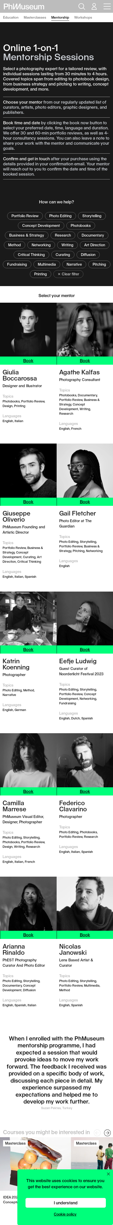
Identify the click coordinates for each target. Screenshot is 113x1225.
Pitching (99, 264)
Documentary (93, 235)
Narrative (74, 264)
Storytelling (92, 216)
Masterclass (15, 1143)
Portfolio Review (25, 216)
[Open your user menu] (93, 6)
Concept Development (41, 225)
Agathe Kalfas (79, 371)
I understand (66, 1202)
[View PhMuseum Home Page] (24, 6)
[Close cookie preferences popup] (108, 1174)
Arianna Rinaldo (14, 949)
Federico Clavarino (73, 805)
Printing (40, 274)
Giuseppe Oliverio (16, 516)
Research (63, 235)
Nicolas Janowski (73, 949)
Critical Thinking (31, 254)
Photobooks (81, 225)
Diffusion (88, 254)
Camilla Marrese (14, 805)
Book (28, 360)
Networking (41, 245)
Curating (63, 254)
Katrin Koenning (16, 663)
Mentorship (60, 17)
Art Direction (94, 245)
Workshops (83, 17)
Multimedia (47, 264)
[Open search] (81, 6)
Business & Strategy (26, 235)
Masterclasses (35, 17)
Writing (67, 245)
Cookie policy (65, 1214)
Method (14, 245)
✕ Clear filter (68, 274)
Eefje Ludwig (78, 660)
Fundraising (17, 264)
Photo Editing (60, 216)
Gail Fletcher (77, 513)
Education (11, 17)
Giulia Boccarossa (20, 375)
